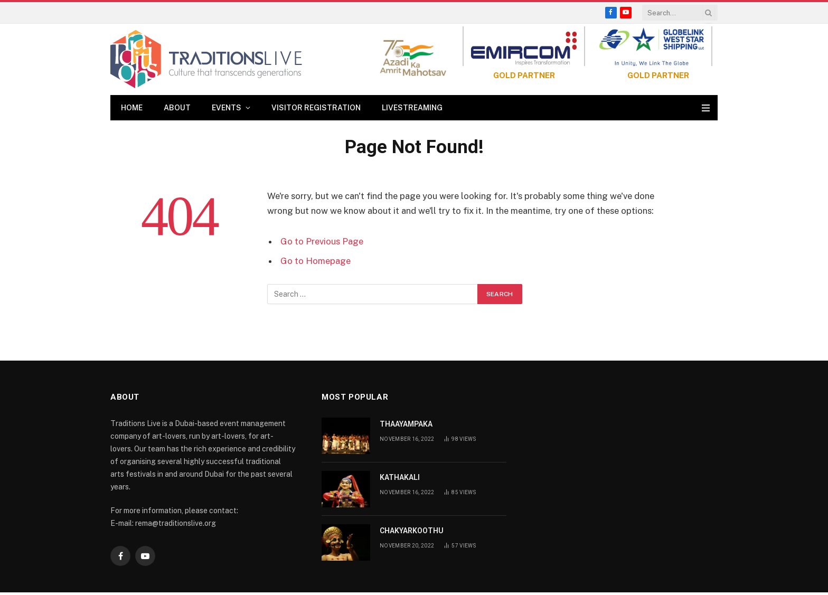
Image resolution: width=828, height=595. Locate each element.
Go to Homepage (315, 261)
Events (226, 107)
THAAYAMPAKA (406, 424)
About (177, 107)
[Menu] (706, 108)
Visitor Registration (316, 107)
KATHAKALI (400, 477)
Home (132, 107)
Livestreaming (412, 107)
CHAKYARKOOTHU (412, 530)
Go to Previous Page (321, 241)
